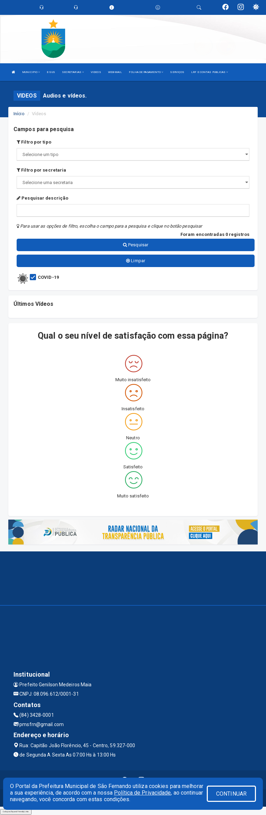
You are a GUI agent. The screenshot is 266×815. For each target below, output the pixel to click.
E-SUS (51, 72)
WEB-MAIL (115, 72)
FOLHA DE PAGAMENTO (146, 72)
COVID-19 (48, 277)
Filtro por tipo (34, 142)
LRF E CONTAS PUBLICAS (209, 72)
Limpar (135, 260)
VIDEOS (96, 72)
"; (133, 182)
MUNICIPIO (31, 72)
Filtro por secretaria (41, 170)
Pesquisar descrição (42, 198)
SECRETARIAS (73, 72)
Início (19, 113)
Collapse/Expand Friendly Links (16, 812)
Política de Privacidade (142, 792)
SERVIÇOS (177, 72)
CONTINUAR (231, 793)
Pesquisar (135, 244)
